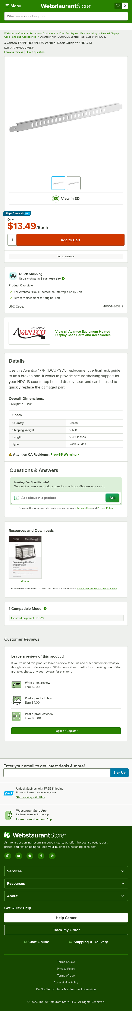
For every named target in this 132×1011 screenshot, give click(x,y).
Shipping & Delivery (88, 942)
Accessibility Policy (66, 982)
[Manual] (25, 559)
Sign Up (119, 773)
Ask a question (35, 52)
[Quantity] (12, 240)
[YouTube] (18, 855)
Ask (112, 498)
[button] (58, 183)
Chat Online (36, 942)
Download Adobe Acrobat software (97, 588)
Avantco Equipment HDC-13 (27, 618)
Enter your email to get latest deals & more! (44, 766)
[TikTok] (41, 855)
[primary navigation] (13, 6)
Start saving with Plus (30, 797)
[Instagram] (7, 855)
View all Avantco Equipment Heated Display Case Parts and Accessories (83, 333)
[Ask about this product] (66, 498)
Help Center (66, 918)
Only (10, 219)
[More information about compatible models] (45, 608)
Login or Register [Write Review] (66, 730)
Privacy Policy (105, 508)
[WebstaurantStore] (57, 835)
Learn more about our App (34, 819)
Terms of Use (84, 508)
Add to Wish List (66, 256)
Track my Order (66, 930)
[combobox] (66, 16)
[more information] (63, 278)
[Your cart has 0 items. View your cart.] (121, 6)
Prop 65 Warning (63, 455)
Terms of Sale (66, 962)
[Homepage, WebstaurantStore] (66, 5)
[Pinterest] (52, 855)
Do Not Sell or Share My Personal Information (66, 989)
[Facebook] (29, 855)
